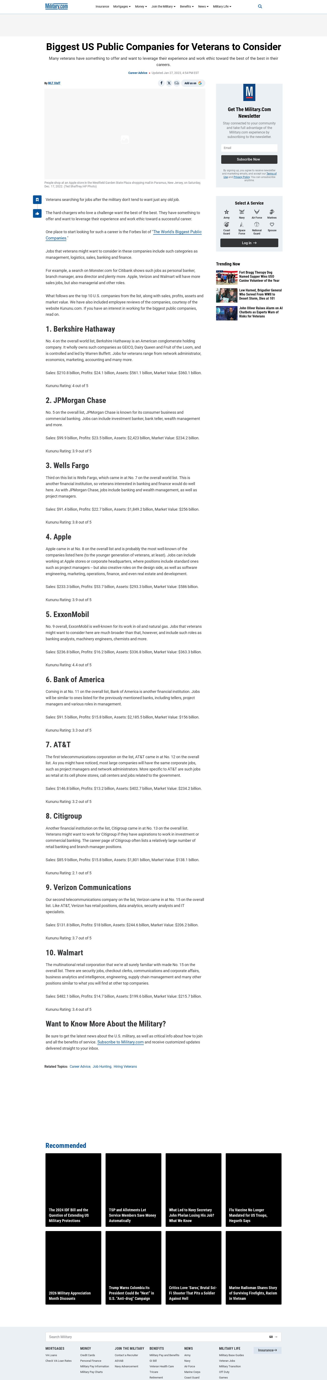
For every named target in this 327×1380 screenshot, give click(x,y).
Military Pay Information (94, 1366)
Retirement (156, 1377)
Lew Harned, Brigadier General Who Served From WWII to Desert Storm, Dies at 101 (260, 294)
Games (223, 1377)
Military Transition (230, 1366)
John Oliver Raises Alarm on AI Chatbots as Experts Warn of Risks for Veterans (261, 312)
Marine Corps (192, 1372)
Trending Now (228, 264)
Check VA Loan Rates (58, 1360)
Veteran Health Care (162, 1366)
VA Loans (51, 1355)
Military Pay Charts (91, 1372)
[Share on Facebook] (161, 83)
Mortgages (122, 6)
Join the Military (163, 6)
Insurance (102, 6)
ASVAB (119, 1360)
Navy (187, 1360)
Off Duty (224, 1372)
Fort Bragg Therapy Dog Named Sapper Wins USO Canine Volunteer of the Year (259, 276)
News (203, 6)
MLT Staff (54, 83)
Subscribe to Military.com (117, 1022)
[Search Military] (156, 1337)
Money (141, 6)
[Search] (257, 6)
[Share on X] (169, 83)
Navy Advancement (126, 1366)
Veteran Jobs (227, 1360)
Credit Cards (87, 1355)
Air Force (189, 1366)
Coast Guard (191, 1377)
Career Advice (137, 72)
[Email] (176, 83)
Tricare (154, 1372)
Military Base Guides (231, 1355)
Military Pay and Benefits (164, 1355)
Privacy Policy (242, 177)
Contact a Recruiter (126, 1355)
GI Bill (153, 1360)
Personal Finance (90, 1360)
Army (187, 1355)
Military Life (222, 6)
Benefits (187, 6)
